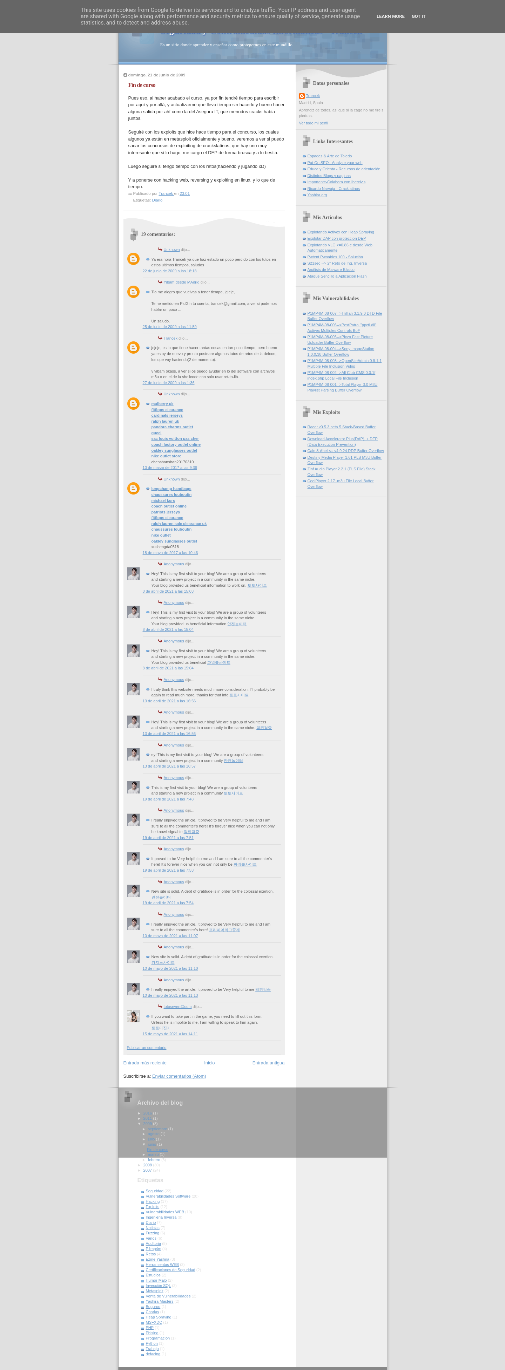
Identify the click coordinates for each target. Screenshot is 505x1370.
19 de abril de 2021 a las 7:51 (168, 838)
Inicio (209, 1062)
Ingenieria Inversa (161, 1217)
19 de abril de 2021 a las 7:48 (168, 799)
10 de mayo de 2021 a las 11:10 (170, 968)
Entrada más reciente (145, 1062)
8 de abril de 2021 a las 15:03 (168, 591)
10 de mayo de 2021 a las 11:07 (170, 936)
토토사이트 (257, 585)
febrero (154, 1160)
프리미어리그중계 (224, 930)
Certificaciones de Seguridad (170, 1270)
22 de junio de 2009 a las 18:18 (170, 271)
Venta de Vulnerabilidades (168, 1296)
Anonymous (174, 564)
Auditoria (153, 1243)
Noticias (153, 1228)
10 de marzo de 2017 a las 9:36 (170, 467)
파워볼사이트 (218, 662)
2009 (148, 1124)
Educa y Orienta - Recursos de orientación (344, 169)
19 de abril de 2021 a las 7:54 (168, 903)
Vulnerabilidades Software (168, 1196)
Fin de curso (157, 1149)
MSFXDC (154, 1322)
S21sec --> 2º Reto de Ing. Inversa (337, 263)
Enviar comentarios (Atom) (179, 1076)
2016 (148, 1113)
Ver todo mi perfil (313, 123)
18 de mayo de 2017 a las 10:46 (170, 553)
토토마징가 (161, 1028)
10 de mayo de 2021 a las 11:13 (170, 995)
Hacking (153, 1201)
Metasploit (154, 1291)
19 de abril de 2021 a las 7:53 (168, 870)
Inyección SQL (158, 1285)
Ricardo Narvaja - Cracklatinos (334, 188)
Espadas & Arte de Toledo (330, 156)
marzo (154, 1154)
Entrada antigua (268, 1062)
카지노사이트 (163, 962)
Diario (157, 200)
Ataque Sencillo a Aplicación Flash (337, 276)
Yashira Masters (160, 1301)
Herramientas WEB (162, 1264)
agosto (154, 1134)
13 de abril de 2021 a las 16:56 (169, 701)
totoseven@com (178, 1006)
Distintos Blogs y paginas (329, 175)
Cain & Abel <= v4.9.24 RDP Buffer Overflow (346, 451)
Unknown (172, 249)
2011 (148, 1118)
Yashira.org (317, 195)
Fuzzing (153, 1233)
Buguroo (153, 1306)
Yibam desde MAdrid (182, 282)
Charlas (152, 1312)
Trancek (171, 338)
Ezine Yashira (157, 1259)
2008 (148, 1165)
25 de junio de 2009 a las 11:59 (170, 327)
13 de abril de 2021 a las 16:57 (169, 766)
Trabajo (152, 1349)
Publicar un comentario (147, 1047)
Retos (151, 1254)
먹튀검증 (264, 727)
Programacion (158, 1338)
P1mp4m (153, 1249)
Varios (151, 1238)
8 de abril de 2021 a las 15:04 (168, 629)
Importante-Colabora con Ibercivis (337, 182)
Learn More (391, 16)
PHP (150, 1327)
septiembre (158, 1129)
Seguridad (154, 1191)
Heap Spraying (158, 1317)
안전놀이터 (237, 624)
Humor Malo (156, 1280)
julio (152, 1139)
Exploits (153, 1207)
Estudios (153, 1275)
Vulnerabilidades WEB (165, 1212)
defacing (153, 1354)
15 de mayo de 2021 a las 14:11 (170, 1034)
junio (152, 1144)
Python (152, 1343)
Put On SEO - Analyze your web (335, 163)
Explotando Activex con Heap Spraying (341, 232)
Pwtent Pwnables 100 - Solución (335, 257)
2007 (148, 1170)
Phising (152, 1333)
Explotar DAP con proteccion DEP (337, 238)
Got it (419, 16)
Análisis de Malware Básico (331, 269)
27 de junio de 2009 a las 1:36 (169, 383)
